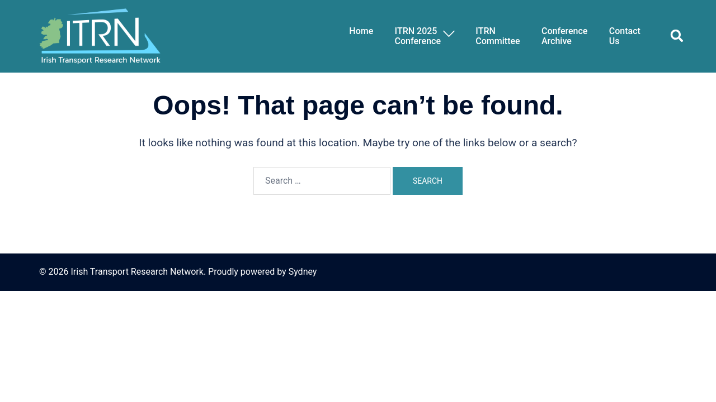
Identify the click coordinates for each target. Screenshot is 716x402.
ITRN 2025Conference (418, 36)
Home (361, 31)
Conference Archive (564, 36)
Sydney (303, 271)
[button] (672, 36)
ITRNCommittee (497, 36)
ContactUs (624, 36)
